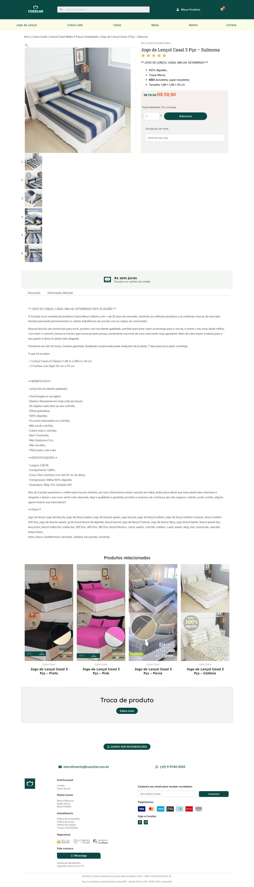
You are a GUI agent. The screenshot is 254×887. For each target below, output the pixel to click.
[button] (26, 45)
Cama (117, 25)
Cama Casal (39, 36)
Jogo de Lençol (26, 25)
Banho (193, 25)
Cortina (231, 25)
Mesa (155, 25)
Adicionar (185, 116)
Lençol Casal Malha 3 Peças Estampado (73, 36)
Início (27, 36)
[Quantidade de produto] (151, 116)
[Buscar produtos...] (103, 9)
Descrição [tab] (34, 292)
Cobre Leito (75, 25)
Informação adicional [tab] (60, 292)
